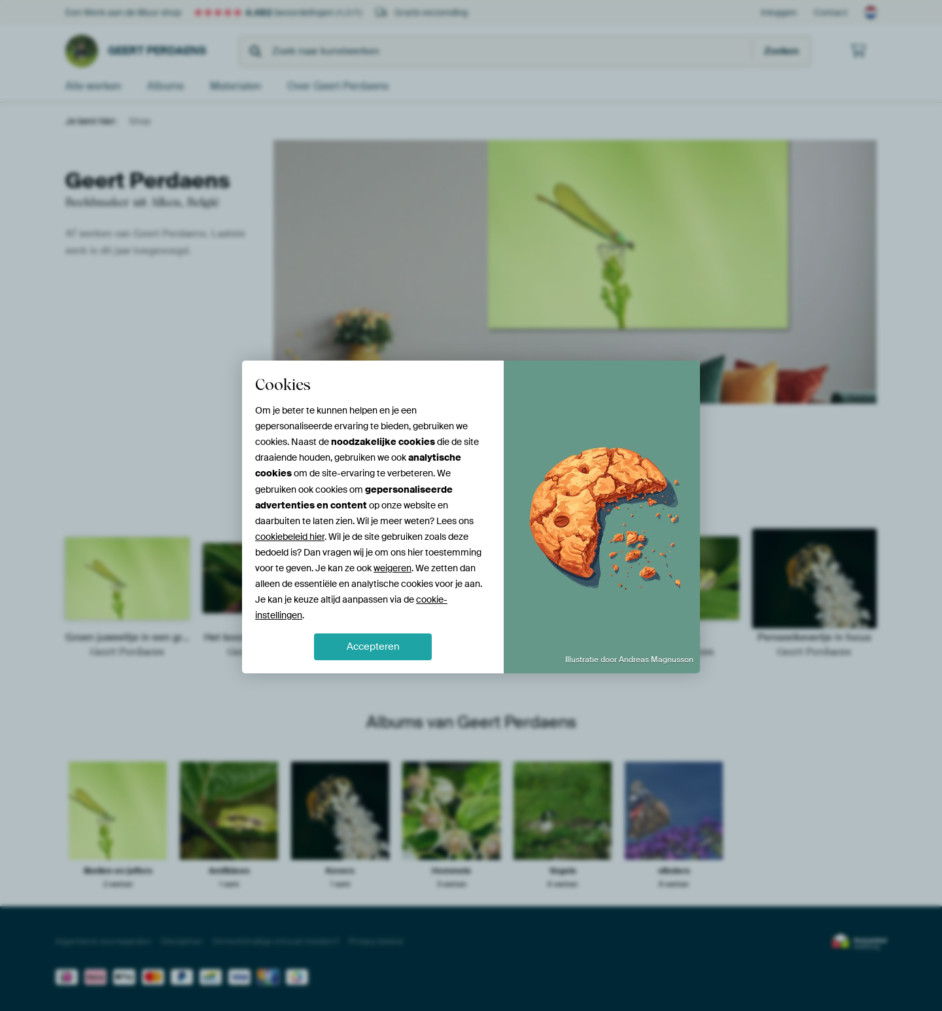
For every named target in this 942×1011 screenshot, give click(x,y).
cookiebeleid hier (289, 536)
